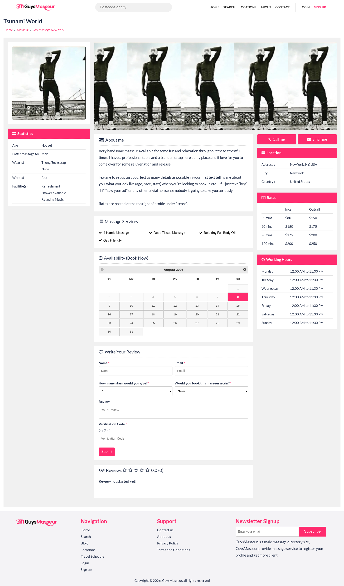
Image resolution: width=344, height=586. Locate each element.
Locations (248, 7)
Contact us (165, 530)
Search (229, 7)
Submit (106, 451)
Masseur (23, 30)
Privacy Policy (167, 543)
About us (164, 536)
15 (238, 305)
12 (175, 305)
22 (238, 314)
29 (238, 323)
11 (153, 305)
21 (217, 314)
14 (217, 305)
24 (131, 323)
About (266, 7)
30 (109, 331)
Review (105, 402)
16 (109, 314)
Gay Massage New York (48, 30)
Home (214, 7)
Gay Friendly (110, 240)
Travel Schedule (92, 556)
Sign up (320, 7)
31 (131, 331)
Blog (84, 543)
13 (197, 305)
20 (197, 314)
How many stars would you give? (124, 383)
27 (197, 323)
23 (109, 323)
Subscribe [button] (312, 531)
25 (153, 323)
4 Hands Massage (114, 233)
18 (153, 314)
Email (180, 363)
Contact (282, 7)
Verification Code (113, 424)
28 (217, 323)
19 (175, 314)
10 (131, 305)
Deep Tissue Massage (167, 233)
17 (131, 314)
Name (104, 363)
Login (305, 7)
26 (175, 323)
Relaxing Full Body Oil (217, 233)
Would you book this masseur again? (203, 383)
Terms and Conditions (173, 550)
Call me (277, 139)
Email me (317, 139)
